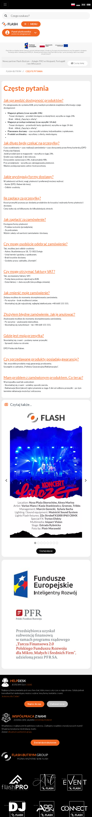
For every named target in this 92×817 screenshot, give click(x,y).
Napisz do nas (34, 704)
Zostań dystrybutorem (45, 742)
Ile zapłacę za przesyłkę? (22, 198)
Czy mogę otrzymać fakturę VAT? (29, 271)
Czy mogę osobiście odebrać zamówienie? (36, 244)
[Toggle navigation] (5, 4)
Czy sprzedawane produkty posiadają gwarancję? (41, 359)
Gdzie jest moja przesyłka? (24, 336)
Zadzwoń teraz (57, 704)
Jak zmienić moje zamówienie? (27, 293)
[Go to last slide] (6, 480)
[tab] (35, 543)
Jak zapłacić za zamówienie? (25, 219)
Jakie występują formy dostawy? (29, 177)
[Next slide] (85, 480)
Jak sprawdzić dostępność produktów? (33, 100)
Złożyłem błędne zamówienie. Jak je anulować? (39, 314)
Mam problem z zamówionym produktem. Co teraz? (43, 377)
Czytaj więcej (46, 551)
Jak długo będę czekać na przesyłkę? (31, 143)
